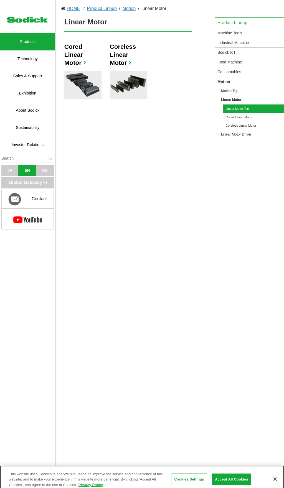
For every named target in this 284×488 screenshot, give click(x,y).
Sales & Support (27, 76)
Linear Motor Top (237, 108)
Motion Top (229, 91)
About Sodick (27, 110)
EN (27, 170)
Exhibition (27, 93)
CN (45, 170)
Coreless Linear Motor (123, 54)
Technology (27, 59)
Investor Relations (28, 144)
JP (9, 170)
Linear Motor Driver (236, 134)
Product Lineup (102, 8)
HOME (73, 8)
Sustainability (27, 127)
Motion (129, 8)
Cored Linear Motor (73, 54)
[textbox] (27, 158)
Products (28, 41)
